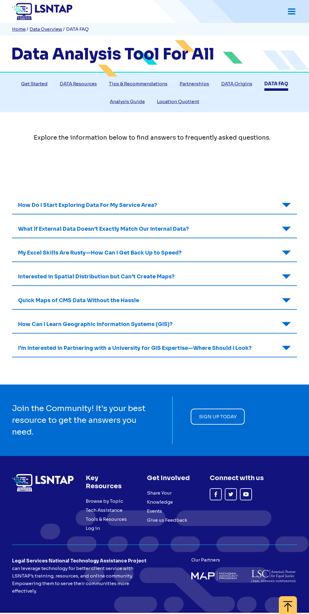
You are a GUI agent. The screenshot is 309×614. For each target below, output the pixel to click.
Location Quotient (178, 102)
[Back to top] (287, 602)
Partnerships (194, 84)
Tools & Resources (106, 520)
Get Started (34, 84)
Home (19, 29)
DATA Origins (236, 84)
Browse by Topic (104, 502)
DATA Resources (78, 84)
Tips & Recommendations (138, 84)
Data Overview (46, 29)
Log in (93, 529)
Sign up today (218, 417)
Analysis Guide (127, 102)
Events (154, 512)
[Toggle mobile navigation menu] (291, 11)
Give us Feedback (167, 521)
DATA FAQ (276, 84)
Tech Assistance (104, 511)
